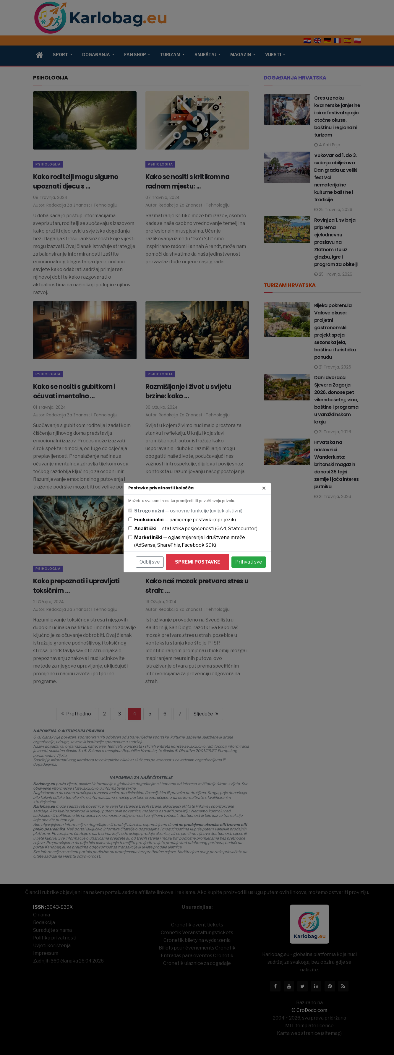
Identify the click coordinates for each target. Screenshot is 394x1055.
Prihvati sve (248, 562)
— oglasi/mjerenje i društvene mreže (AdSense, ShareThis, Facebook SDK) (189, 541)
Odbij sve (150, 562)
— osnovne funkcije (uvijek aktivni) (188, 511)
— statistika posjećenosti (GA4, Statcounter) (195, 528)
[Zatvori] (264, 488)
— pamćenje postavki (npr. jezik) (185, 519)
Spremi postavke (197, 562)
